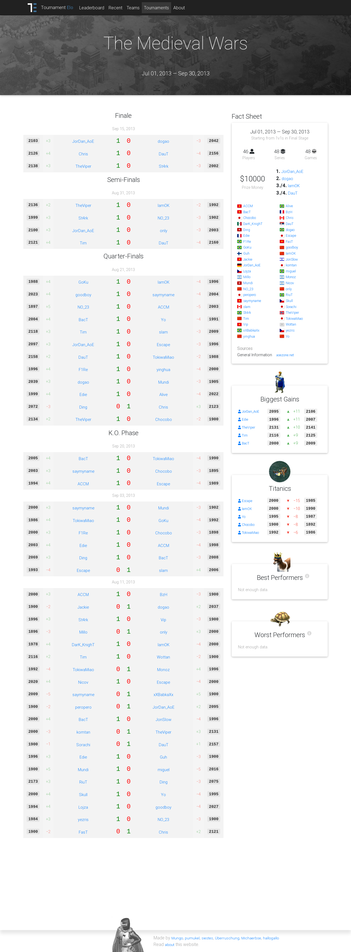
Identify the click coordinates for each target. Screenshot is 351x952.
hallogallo (282, 937)
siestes (211, 937)
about (170, 944)
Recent (123, 7)
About (187, 7)
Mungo (178, 937)
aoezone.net (287, 354)
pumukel (194, 937)
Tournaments (164, 7)
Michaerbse (259, 937)
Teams (140, 7)
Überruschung (233, 937)
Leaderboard (99, 7)
